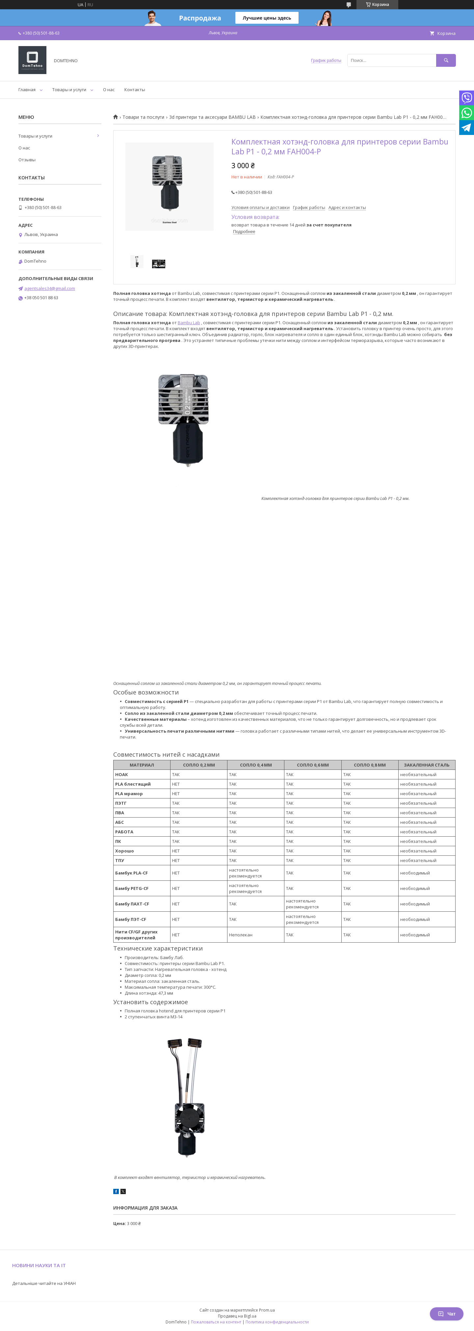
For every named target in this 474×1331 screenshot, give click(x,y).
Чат (447, 1314)
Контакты (134, 89)
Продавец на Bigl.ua (237, 1316)
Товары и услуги (69, 89)
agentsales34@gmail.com (49, 288)
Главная (27, 89)
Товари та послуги (143, 117)
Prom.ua (267, 1310)
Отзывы (27, 160)
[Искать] (446, 60)
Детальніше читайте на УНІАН (44, 1283)
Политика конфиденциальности (277, 1322)
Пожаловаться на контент (216, 1322)
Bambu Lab (189, 323)
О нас (109, 89)
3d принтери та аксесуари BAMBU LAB (212, 117)
